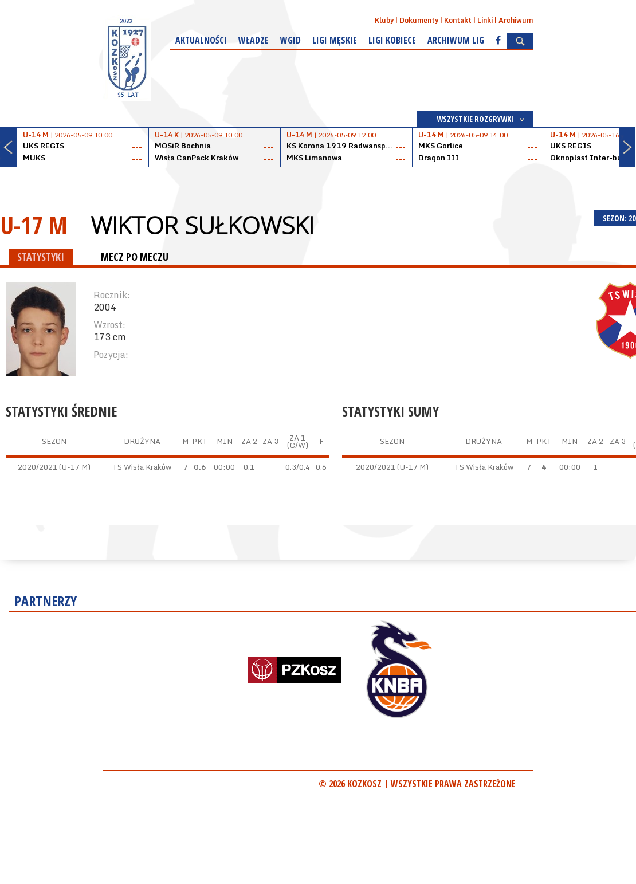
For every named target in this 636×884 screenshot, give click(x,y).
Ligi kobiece (392, 40)
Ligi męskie (334, 40)
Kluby (384, 20)
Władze (253, 40)
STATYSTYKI (40, 257)
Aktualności (201, 40)
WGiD (290, 40)
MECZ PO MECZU (134, 257)
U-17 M (34, 225)
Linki (485, 20)
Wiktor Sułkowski (202, 225)
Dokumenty (418, 20)
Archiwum (515, 20)
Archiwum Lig (455, 40)
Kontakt (458, 20)
